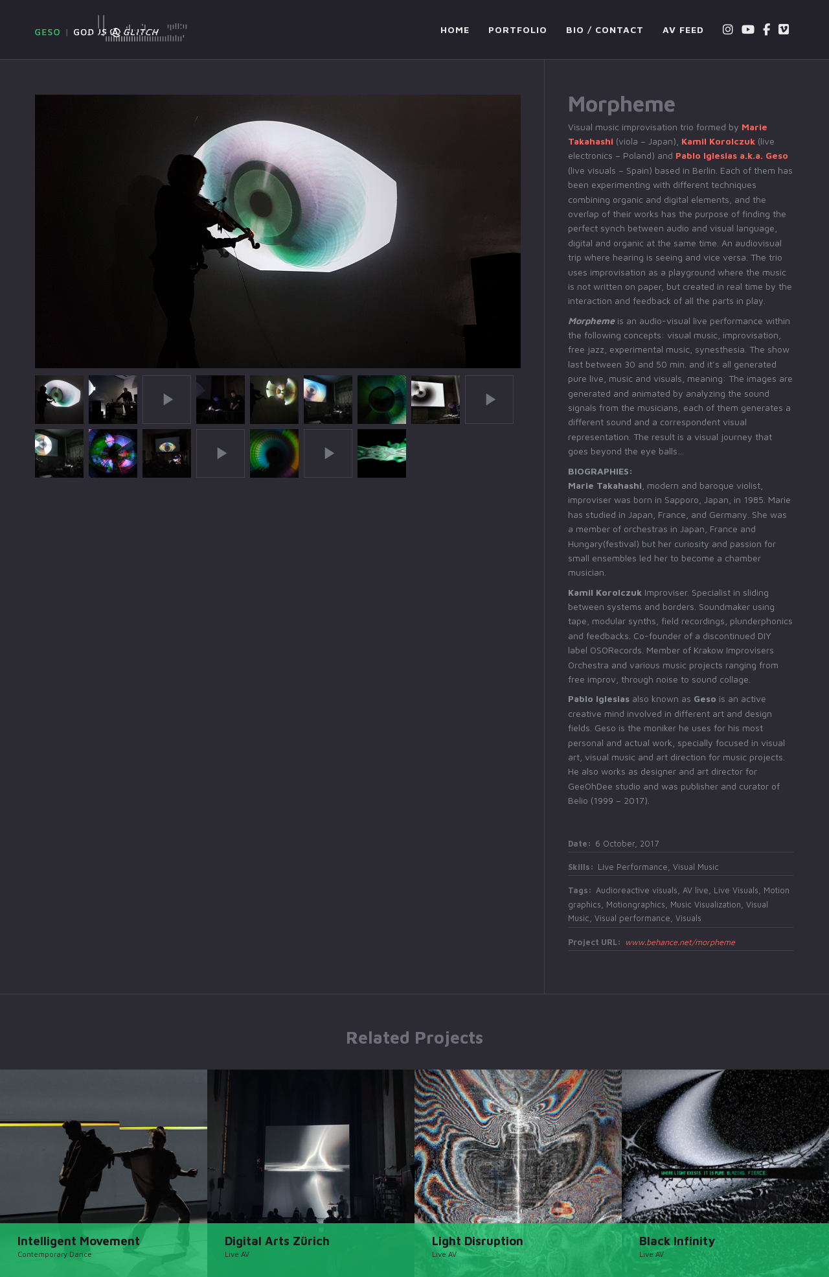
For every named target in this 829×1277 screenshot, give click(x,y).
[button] (59, 397)
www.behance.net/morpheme (680, 942)
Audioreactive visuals (636, 890)
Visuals (688, 918)
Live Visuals (736, 890)
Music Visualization (705, 904)
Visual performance (632, 918)
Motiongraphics (635, 904)
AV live (696, 890)
